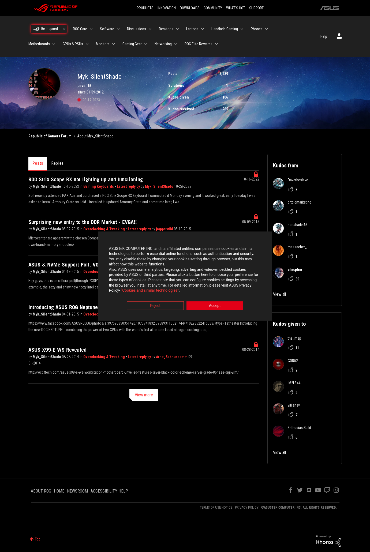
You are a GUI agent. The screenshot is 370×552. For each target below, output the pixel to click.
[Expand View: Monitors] (113, 44)
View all (279, 294)
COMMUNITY (213, 8)
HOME (59, 491)
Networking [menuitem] (163, 44)
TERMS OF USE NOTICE (216, 507)
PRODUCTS (145, 8)
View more (144, 394)
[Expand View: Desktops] (177, 29)
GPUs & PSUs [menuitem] (73, 44)
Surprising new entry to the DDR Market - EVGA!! (82, 222)
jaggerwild (165, 229)
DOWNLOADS (190, 8)
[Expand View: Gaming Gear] (145, 44)
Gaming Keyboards (99, 186)
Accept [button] (215, 305)
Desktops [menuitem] (166, 29)
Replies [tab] (57, 163)
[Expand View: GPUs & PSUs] (87, 44)
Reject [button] (155, 305)
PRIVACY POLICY (247, 507)
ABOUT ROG (41, 491)
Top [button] (37, 539)
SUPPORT (256, 8)
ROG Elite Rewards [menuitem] (198, 44)
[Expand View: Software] (118, 29)
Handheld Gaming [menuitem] (224, 29)
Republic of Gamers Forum (50, 136)
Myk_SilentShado (47, 186)
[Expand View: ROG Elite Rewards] (216, 44)
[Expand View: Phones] (266, 29)
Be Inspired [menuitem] (49, 29)
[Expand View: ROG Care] (91, 29)
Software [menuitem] (107, 29)
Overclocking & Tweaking (104, 229)
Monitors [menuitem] (103, 44)
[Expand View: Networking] (175, 44)
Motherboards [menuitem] (39, 44)
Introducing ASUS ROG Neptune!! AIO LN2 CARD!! (82, 307)
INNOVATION (167, 8)
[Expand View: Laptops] (202, 29)
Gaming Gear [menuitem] (132, 44)
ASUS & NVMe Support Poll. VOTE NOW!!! (74, 264)
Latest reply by (129, 186)
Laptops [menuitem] (192, 29)
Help (323, 36)
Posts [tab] (37, 163)
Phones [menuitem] (257, 29)
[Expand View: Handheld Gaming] (242, 29)
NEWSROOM (77, 491)
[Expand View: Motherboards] (54, 44)
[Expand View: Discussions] (150, 29)
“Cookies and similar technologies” (150, 290)
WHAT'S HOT (235, 8)
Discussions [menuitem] (136, 29)
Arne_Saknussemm (172, 357)
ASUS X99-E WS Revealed (57, 350)
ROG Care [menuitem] (80, 29)
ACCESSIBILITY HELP (109, 491)
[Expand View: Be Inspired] (64, 29)
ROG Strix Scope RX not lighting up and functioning (85, 179)
